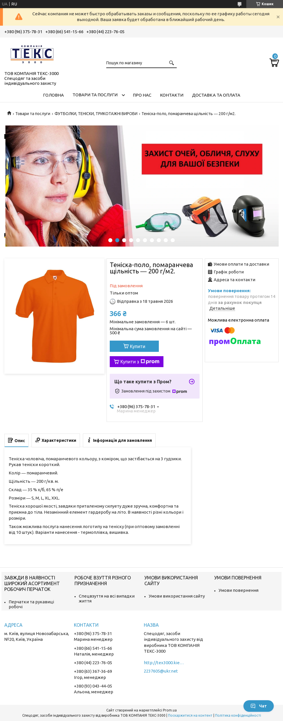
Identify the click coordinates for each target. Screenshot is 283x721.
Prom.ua (170, 710)
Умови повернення (238, 590)
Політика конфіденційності (238, 715)
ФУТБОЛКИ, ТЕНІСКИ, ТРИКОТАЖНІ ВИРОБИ (96, 113)
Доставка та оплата (216, 95)
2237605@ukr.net (161, 671)
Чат (258, 706)
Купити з (139, 361)
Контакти (171, 95)
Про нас (142, 95)
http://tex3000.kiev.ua (164, 662)
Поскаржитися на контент (190, 715)
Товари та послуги (95, 94)
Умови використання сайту (177, 596)
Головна (53, 95)
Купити (137, 346)
